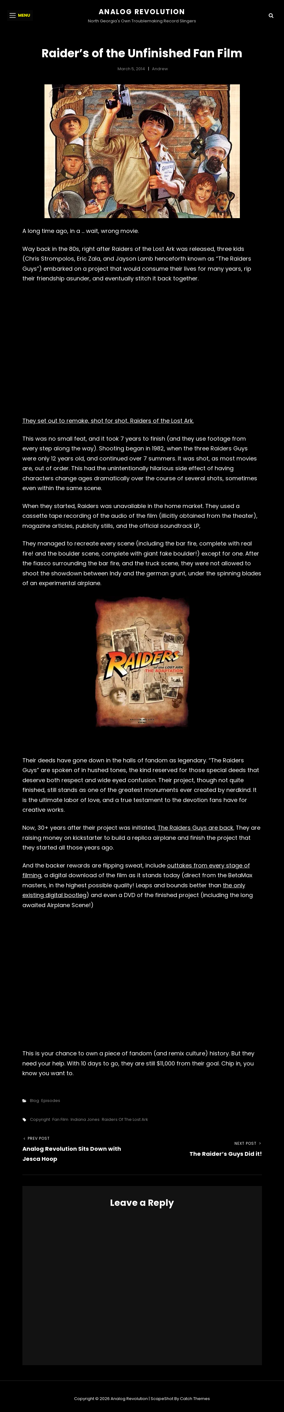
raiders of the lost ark (125, 1119)
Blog (34, 1101)
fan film (60, 1119)
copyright (40, 1119)
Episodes (50, 1101)
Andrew (160, 69)
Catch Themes (195, 1399)
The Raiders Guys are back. (196, 828)
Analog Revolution (142, 12)
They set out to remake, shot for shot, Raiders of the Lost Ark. (108, 421)
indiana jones (85, 1119)
